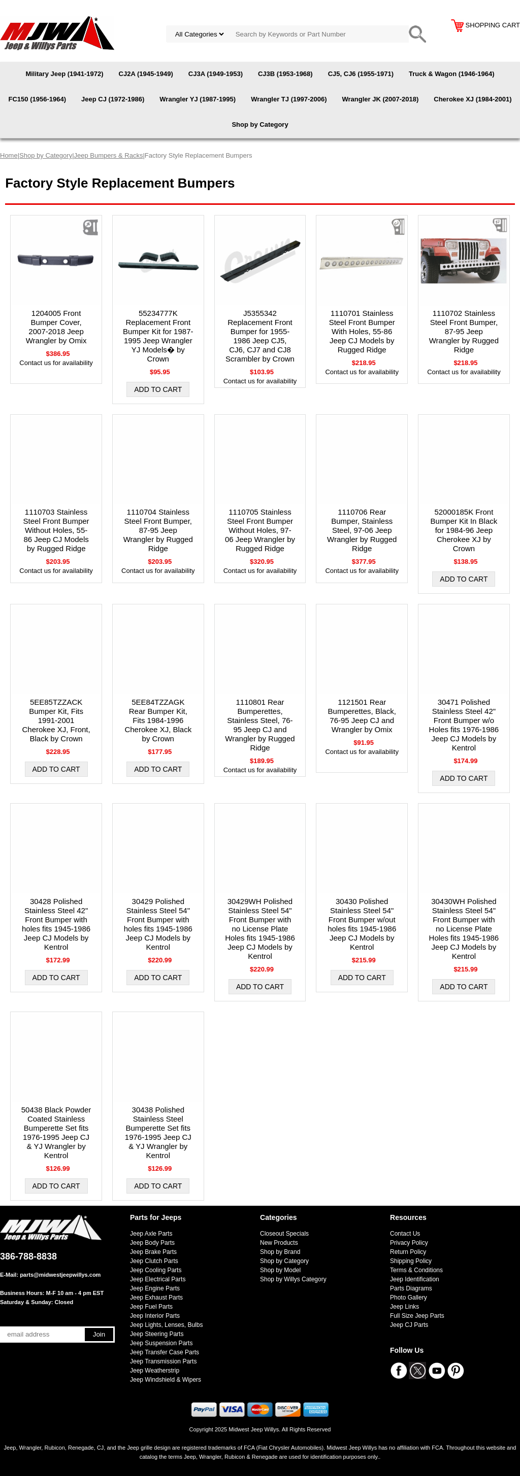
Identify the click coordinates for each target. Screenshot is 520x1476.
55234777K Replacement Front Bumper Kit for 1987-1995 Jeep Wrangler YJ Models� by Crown (158, 336)
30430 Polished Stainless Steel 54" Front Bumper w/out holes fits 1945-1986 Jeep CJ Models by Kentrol (362, 924)
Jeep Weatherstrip (154, 1370)
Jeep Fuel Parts (151, 1306)
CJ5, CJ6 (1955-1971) (361, 74)
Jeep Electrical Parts (157, 1279)
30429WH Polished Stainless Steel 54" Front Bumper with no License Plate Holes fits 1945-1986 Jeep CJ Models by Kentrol (260, 928)
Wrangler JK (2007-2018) (380, 99)
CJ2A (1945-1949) (146, 74)
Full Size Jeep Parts (417, 1315)
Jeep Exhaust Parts (156, 1297)
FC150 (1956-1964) (37, 99)
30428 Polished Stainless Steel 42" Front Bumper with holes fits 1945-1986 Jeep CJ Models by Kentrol (56, 924)
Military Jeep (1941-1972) (64, 74)
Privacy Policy (409, 1242)
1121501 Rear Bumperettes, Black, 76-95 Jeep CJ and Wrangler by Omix (362, 716)
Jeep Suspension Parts (161, 1343)
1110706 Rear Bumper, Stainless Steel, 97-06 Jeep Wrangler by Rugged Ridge (362, 530)
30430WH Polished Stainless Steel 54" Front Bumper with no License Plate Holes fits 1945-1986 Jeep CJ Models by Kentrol (464, 928)
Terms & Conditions (416, 1270)
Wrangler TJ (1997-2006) (289, 99)
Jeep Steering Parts (156, 1334)
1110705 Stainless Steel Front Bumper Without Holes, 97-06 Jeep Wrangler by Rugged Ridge (260, 530)
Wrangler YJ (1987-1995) (197, 99)
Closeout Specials (284, 1233)
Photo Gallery (408, 1297)
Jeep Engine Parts (155, 1288)
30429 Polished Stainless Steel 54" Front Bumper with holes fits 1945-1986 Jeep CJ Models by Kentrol (158, 924)
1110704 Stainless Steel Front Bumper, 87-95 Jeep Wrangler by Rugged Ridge (158, 530)
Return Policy (408, 1251)
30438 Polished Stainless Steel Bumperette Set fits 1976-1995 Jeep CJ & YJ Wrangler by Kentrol (158, 1132)
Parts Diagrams (411, 1288)
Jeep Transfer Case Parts (164, 1352)
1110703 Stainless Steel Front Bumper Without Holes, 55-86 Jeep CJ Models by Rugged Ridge (56, 530)
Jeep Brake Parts (153, 1251)
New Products (279, 1242)
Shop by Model (280, 1270)
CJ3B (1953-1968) (285, 74)
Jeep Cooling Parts (155, 1270)
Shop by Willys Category (293, 1279)
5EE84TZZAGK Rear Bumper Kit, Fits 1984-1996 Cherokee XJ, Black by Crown (157, 720)
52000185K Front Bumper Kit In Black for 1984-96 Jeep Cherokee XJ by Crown (464, 530)
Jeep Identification (414, 1279)
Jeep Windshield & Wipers (165, 1379)
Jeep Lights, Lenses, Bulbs (166, 1324)
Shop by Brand (280, 1251)
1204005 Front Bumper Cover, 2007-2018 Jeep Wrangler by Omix (56, 327)
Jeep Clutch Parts (154, 1261)
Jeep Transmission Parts (163, 1361)
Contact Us (405, 1233)
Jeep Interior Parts (155, 1315)
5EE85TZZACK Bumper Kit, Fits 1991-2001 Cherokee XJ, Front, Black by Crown (56, 720)
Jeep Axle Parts (151, 1233)
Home (9, 155)
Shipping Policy (411, 1261)
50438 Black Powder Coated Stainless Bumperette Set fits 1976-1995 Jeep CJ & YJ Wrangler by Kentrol (56, 1132)
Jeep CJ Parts (409, 1324)
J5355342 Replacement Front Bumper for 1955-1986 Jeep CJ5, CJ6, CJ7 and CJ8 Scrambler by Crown (260, 336)
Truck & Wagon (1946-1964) (452, 74)
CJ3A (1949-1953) (215, 74)
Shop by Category (260, 124)
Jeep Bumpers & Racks (108, 155)
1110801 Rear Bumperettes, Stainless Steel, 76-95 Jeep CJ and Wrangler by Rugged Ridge (260, 725)
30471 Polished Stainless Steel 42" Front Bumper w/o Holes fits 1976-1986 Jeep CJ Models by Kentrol (464, 725)
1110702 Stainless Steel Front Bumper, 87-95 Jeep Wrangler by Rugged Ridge (464, 331)
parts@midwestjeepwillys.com (60, 1275)
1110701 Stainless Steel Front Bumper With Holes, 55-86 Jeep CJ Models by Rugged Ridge (362, 331)
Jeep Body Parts (152, 1242)
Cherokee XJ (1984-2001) (472, 99)
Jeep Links (404, 1306)
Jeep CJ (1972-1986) (112, 99)
